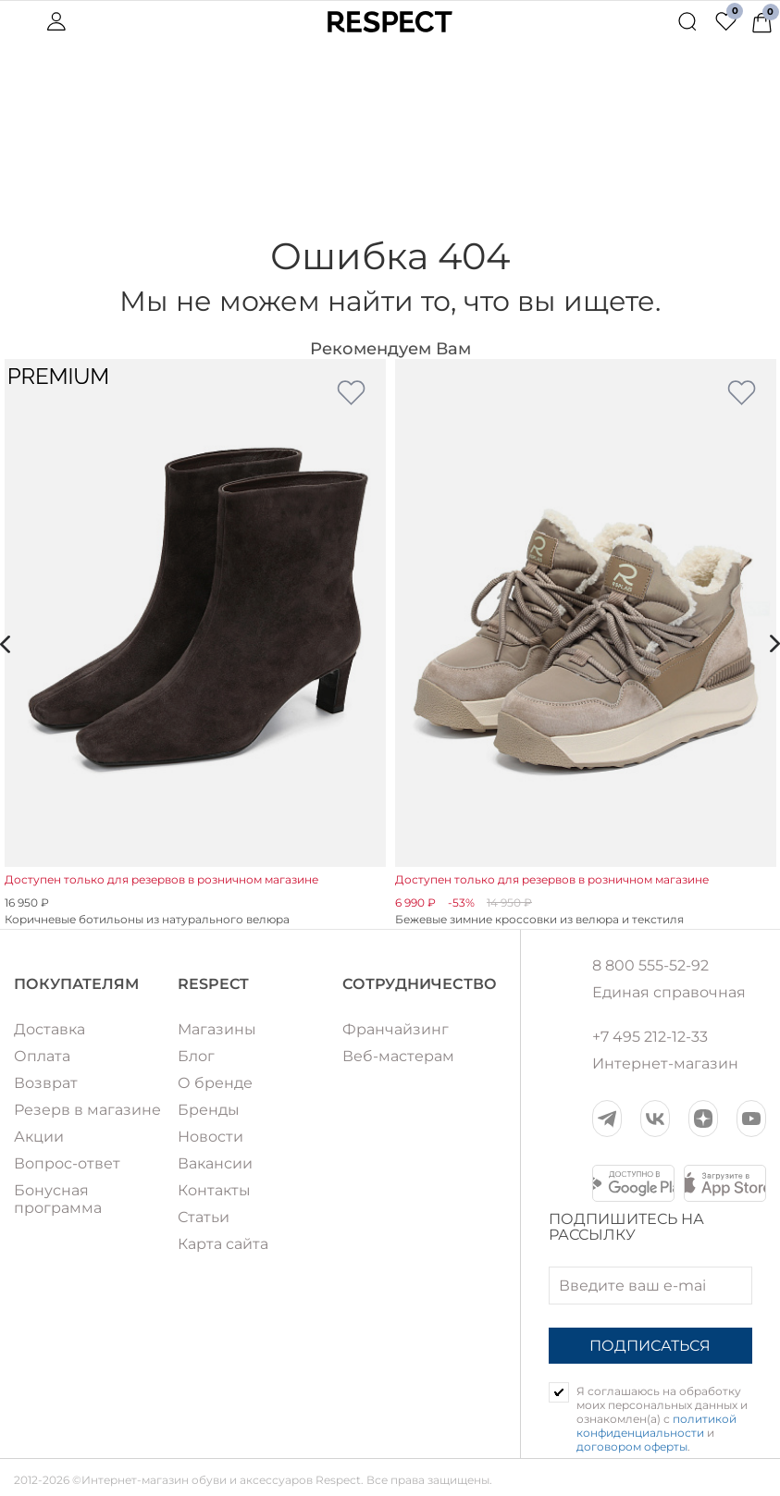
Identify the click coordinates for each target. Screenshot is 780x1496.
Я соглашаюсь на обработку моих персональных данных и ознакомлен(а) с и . (662, 1418)
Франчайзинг (395, 1029)
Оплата (42, 1056)
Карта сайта (223, 1244)
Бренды (209, 1110)
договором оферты (631, 1446)
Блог (196, 1056)
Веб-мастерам (398, 1056)
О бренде (215, 1083)
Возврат (46, 1083)
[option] (195, 644)
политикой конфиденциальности (656, 1426)
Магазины (217, 1029)
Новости (210, 1136)
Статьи (203, 1217)
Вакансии (215, 1163)
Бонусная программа (58, 1199)
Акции (39, 1136)
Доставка (49, 1029)
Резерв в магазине (87, 1110)
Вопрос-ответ (67, 1163)
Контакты (214, 1190)
